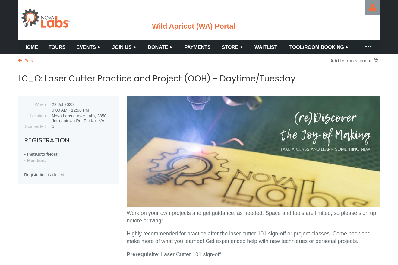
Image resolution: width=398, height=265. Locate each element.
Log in (372, 7)
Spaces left (35, 126)
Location (38, 115)
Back (29, 61)
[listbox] (355, 61)
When (40, 104)
